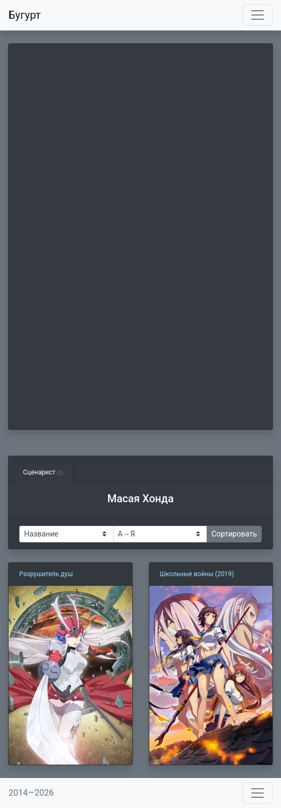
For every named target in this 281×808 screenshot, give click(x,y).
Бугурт (25, 15)
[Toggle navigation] (257, 15)
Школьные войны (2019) (197, 574)
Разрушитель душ (46, 574)
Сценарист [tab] (43, 472)
